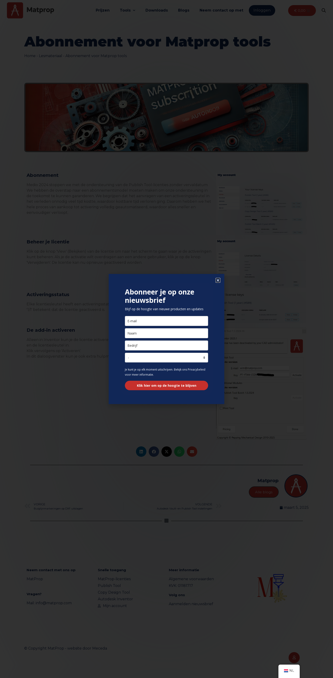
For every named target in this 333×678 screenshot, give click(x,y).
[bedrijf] (166, 345)
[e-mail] (166, 321)
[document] (166, 339)
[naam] (166, 333)
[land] (166, 357)
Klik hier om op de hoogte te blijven (166, 385)
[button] (218, 280)
